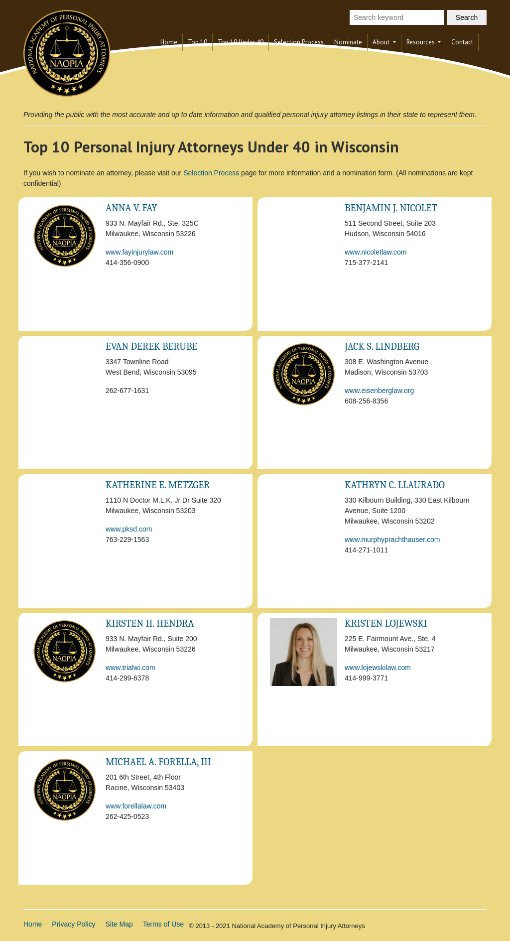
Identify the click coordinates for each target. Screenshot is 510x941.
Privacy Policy (73, 924)
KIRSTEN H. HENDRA (150, 623)
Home (168, 42)
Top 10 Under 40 (240, 42)
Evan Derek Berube (151, 346)
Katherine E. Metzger (158, 485)
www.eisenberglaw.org (379, 391)
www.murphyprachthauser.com (392, 539)
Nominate (348, 42)
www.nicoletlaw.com (376, 252)
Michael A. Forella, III (158, 762)
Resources (421, 42)
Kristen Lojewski (386, 623)
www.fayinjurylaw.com (139, 252)
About (382, 42)
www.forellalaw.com (136, 806)
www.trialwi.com (130, 668)
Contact (462, 42)
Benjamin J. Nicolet (391, 208)
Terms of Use (163, 924)
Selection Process (299, 42)
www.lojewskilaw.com (378, 668)
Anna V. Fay (131, 208)
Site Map (119, 924)
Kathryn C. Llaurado (395, 485)
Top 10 (197, 42)
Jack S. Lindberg (382, 346)
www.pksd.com (129, 529)
